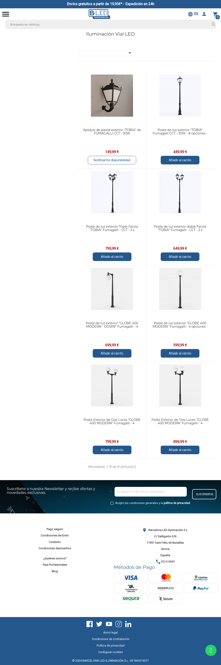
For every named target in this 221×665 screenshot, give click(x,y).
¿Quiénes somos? (55, 558)
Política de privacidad (110, 645)
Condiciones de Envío (55, 535)
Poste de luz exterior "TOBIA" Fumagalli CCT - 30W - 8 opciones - (180, 131)
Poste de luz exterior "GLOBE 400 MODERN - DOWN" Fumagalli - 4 (112, 325)
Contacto (55, 542)
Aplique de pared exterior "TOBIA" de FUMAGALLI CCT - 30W (112, 131)
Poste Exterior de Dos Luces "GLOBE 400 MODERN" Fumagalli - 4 (111, 421)
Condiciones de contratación (110, 639)
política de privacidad (177, 503)
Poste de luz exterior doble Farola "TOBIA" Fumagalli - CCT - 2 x (180, 228)
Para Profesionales (55, 564)
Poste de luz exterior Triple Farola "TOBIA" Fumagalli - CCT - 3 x (112, 228)
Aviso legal (110, 632)
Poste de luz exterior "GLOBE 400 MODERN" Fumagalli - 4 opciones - (180, 325)
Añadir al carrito (180, 160)
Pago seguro (55, 529)
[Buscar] (111, 24)
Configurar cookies (110, 652)
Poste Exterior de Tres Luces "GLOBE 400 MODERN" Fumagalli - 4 (180, 421)
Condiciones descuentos (54, 548)
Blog (55, 571)
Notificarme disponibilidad (112, 160)
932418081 (165, 561)
